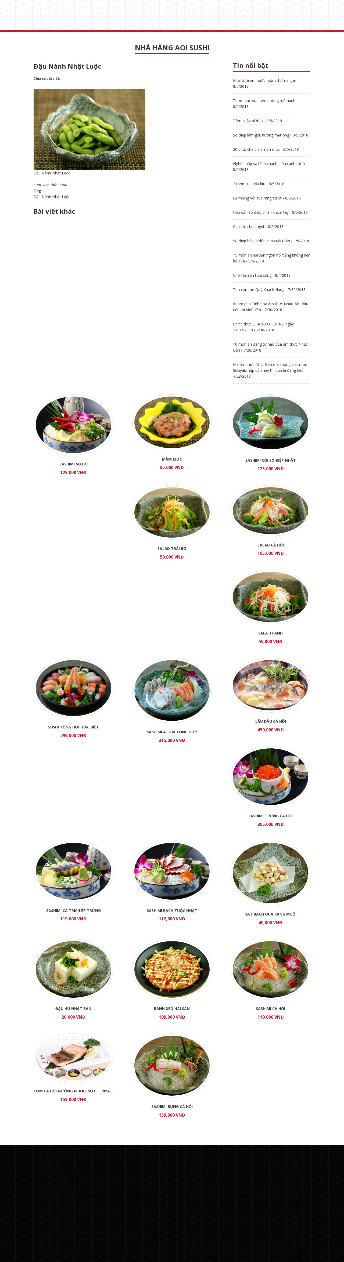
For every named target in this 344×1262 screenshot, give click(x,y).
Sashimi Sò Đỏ (73, 464)
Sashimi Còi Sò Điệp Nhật (270, 460)
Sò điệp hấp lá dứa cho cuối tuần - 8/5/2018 (271, 240)
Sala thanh (270, 633)
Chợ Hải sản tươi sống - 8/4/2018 (262, 275)
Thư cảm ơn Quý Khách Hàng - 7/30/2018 (269, 289)
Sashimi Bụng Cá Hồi (172, 1107)
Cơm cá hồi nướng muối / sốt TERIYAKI (73, 1091)
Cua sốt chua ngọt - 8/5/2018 (258, 226)
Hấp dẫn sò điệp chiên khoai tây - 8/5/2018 (270, 212)
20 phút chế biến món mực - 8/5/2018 (266, 149)
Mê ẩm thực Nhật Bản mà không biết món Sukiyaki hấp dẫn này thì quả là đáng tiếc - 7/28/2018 (270, 370)
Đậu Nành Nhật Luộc (52, 196)
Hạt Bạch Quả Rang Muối (270, 914)
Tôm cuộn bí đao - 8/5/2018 (257, 120)
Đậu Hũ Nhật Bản (73, 1009)
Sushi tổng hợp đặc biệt (73, 727)
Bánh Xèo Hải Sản (172, 1009)
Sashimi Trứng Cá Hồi (270, 816)
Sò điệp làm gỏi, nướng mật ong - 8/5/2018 (270, 135)
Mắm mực (172, 459)
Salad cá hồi (270, 545)
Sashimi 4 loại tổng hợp (172, 732)
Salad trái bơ (172, 548)
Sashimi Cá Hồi (270, 1009)
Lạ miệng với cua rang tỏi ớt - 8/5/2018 (267, 198)
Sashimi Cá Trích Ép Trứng (73, 911)
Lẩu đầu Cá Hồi (270, 721)
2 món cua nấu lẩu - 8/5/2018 (258, 183)
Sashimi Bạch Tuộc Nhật (172, 911)
